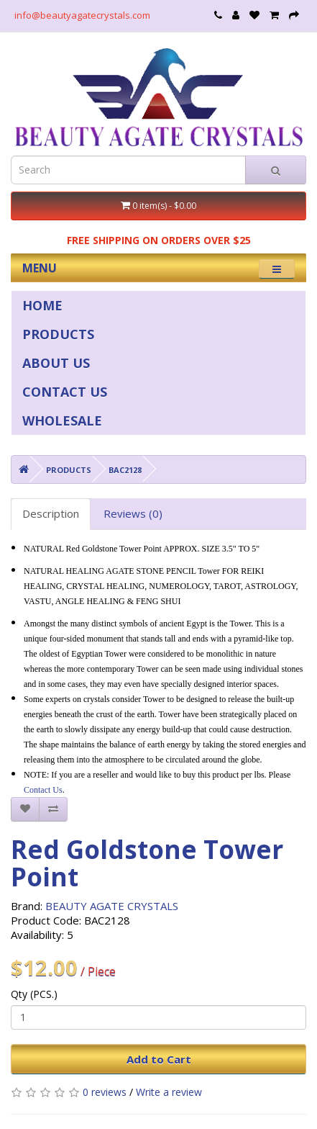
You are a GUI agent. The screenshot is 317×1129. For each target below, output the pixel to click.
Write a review (169, 1092)
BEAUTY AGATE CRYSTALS (111, 906)
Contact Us (43, 790)
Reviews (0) (133, 513)
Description (50, 513)
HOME (42, 305)
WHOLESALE (62, 420)
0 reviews (105, 1092)
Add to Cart (159, 1059)
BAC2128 (125, 469)
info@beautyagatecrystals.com (82, 15)
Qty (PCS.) (34, 994)
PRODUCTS (58, 334)
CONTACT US (64, 391)
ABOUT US (56, 363)
